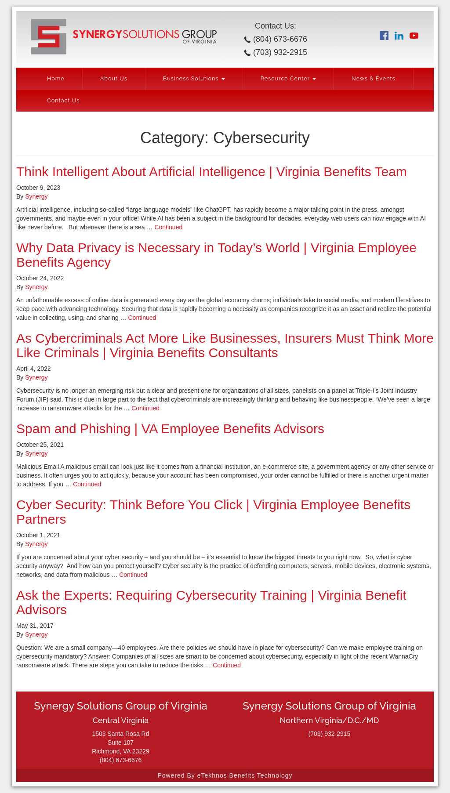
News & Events (374, 78)
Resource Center (288, 78)
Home (56, 78)
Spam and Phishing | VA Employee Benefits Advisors (170, 428)
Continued (168, 227)
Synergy (36, 196)
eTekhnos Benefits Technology (245, 775)
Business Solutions (194, 78)
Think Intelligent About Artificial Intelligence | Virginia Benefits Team (211, 171)
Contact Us (63, 100)
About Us (113, 78)
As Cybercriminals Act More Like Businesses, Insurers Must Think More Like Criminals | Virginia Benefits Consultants (225, 345)
